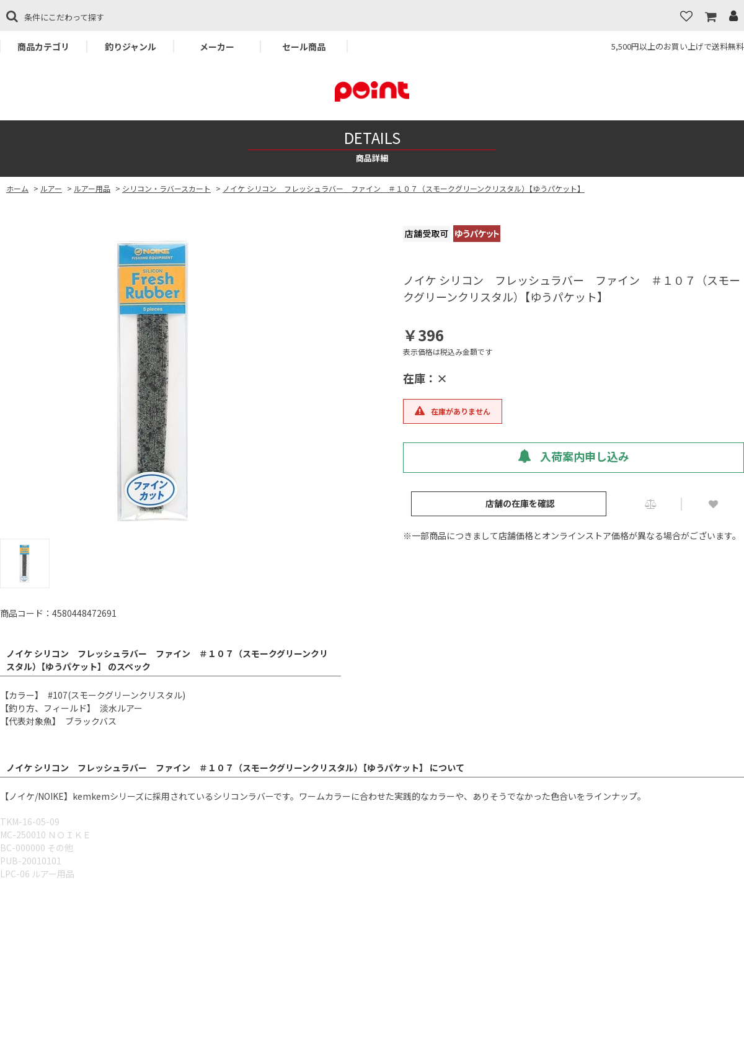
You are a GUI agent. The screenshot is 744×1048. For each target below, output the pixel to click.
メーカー (217, 46)
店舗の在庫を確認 (520, 503)
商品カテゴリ (43, 46)
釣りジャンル (130, 46)
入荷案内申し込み (573, 456)
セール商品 (304, 46)
